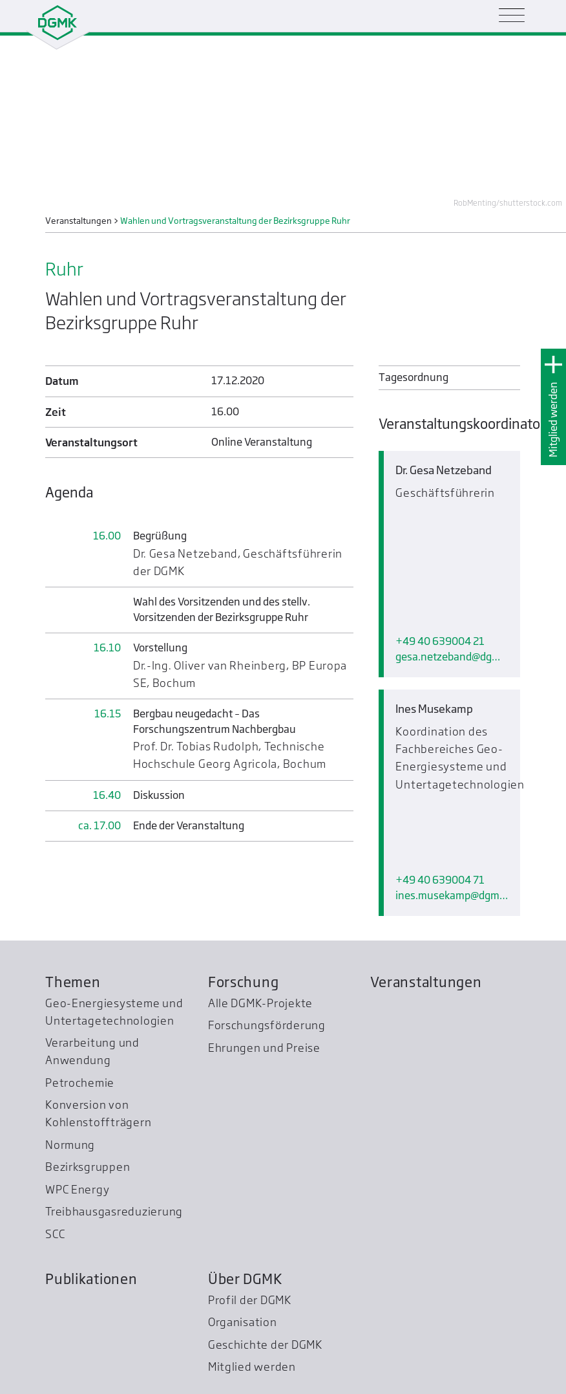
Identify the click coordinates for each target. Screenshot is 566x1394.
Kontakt (431, 1380)
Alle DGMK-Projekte (260, 928)
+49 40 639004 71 (440, 744)
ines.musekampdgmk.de (451, 760)
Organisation (242, 1248)
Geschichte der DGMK (265, 1270)
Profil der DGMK (249, 1225)
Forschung (243, 907)
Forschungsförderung (267, 951)
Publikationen (91, 1204)
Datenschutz (529, 1380)
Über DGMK (245, 1204)
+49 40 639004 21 (440, 573)
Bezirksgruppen (87, 1093)
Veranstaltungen (425, 907)
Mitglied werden (553, 419)
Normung (70, 1070)
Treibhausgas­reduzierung (114, 1137)
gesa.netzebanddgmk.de (451, 589)
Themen (72, 907)
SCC (55, 1159)
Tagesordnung (413, 377)
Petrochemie (79, 1008)
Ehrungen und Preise (264, 973)
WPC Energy (77, 1115)
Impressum (476, 1380)
